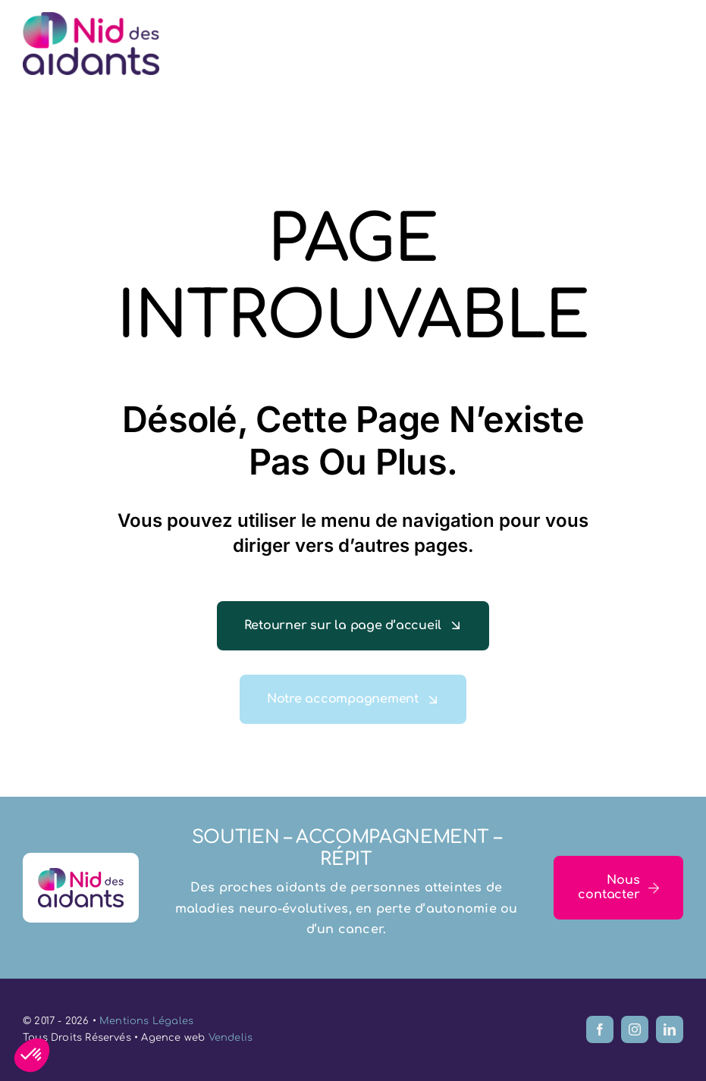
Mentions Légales (146, 1021)
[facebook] (599, 1029)
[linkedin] (669, 1029)
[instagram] (634, 1029)
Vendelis (231, 1037)
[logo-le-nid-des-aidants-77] (91, 18)
